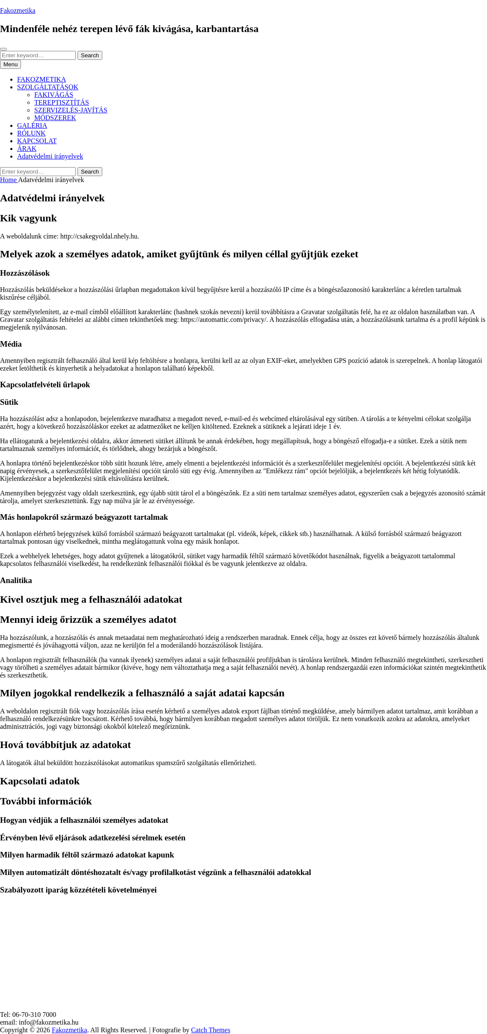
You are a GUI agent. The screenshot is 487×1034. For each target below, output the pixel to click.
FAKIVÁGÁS (53, 94)
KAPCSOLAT (36, 140)
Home (9, 179)
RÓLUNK (31, 133)
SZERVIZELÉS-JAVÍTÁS (70, 110)
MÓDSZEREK (55, 117)
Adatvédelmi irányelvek (50, 156)
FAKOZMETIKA (41, 79)
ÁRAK (26, 148)
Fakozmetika (18, 10)
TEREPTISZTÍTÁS (61, 102)
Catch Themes (210, 1030)
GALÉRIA (32, 125)
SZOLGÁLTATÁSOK (47, 87)
